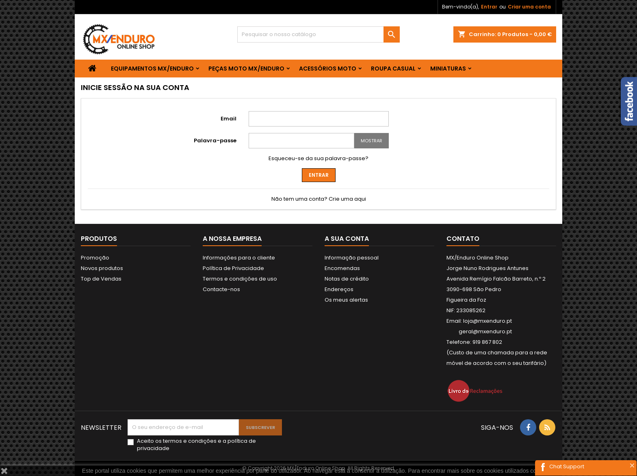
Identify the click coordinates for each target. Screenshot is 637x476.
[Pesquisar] (318, 34)
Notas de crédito (347, 279)
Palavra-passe (215, 140)
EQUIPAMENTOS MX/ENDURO (152, 68)
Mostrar (371, 140)
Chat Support (566, 466)
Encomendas (342, 268)
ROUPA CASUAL (393, 68)
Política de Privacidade (233, 268)
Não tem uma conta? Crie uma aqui (318, 199)
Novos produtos (102, 268)
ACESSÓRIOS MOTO (327, 68)
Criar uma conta (529, 6)
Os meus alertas (346, 300)
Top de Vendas (101, 279)
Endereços (339, 289)
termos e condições (190, 441)
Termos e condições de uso (240, 279)
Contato (462, 238)
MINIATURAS (448, 68)
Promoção (95, 258)
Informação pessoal (352, 258)
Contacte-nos (221, 289)
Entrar (489, 6)
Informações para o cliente (239, 258)
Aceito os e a (196, 444)
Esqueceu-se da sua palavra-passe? (318, 158)
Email (228, 118)
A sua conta (347, 238)
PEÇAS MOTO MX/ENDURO (246, 68)
